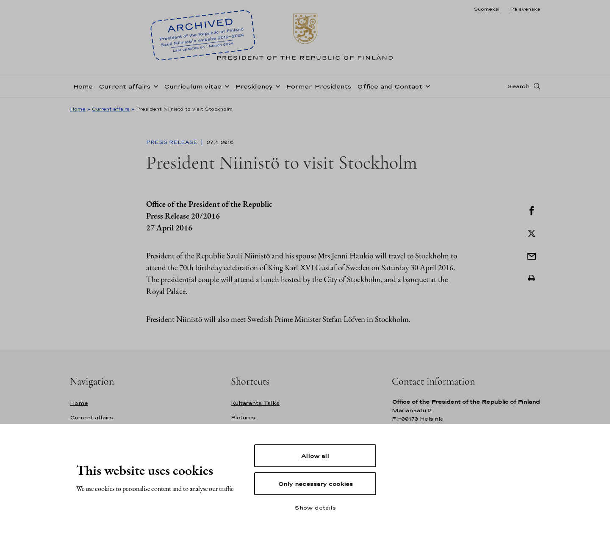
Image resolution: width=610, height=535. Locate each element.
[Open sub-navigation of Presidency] (276, 85)
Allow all (315, 456)
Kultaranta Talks (255, 403)
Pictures (243, 417)
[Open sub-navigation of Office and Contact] (426, 85)
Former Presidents (318, 86)
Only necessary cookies (315, 484)
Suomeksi (486, 9)
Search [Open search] (518, 86)
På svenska (525, 9)
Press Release (172, 142)
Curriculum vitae (193, 86)
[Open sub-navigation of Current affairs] (154, 85)
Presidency (253, 86)
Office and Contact (389, 86)
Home (83, 86)
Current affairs (124, 86)
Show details (315, 507)
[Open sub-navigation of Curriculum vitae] (225, 85)
